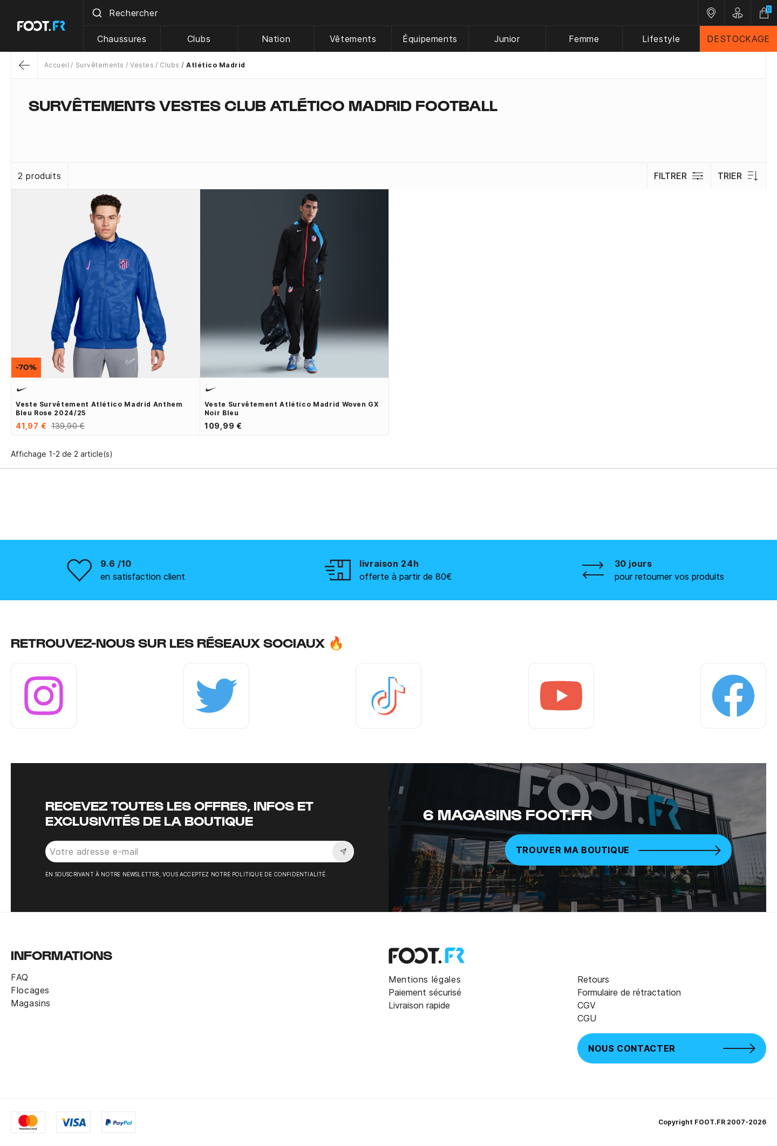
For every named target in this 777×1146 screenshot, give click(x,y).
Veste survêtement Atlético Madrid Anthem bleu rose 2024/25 (99, 408)
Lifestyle (661, 38)
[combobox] (391, 13)
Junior (507, 38)
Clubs (199, 38)
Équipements (430, 38)
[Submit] (96, 13)
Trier (738, 175)
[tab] (388, 126)
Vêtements (353, 38)
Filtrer (679, 175)
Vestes (142, 65)
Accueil (56, 65)
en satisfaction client (142, 576)
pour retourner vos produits (669, 576)
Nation (276, 38)
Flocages (30, 990)
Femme (584, 38)
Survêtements (100, 65)
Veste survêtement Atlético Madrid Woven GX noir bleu (292, 408)
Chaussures (121, 38)
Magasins (31, 1003)
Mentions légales (424, 979)
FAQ (20, 977)
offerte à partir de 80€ (405, 576)
